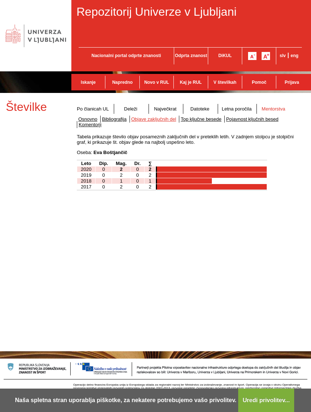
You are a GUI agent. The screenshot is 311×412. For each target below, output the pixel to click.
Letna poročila (237, 109)
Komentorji (90, 124)
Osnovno (87, 119)
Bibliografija (114, 119)
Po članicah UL (93, 109)
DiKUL (225, 55)
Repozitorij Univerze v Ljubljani (156, 11)
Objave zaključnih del (153, 119)
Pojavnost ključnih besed (252, 119)
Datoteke (199, 109)
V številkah (224, 82)
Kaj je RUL (191, 82)
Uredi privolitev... (266, 400)
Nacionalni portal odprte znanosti (126, 55)
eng (294, 55)
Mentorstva (273, 109)
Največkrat (165, 109)
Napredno (122, 82)
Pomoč (259, 82)
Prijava (292, 82)
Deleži (130, 109)
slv (283, 55)
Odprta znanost (191, 55)
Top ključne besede (201, 119)
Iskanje (88, 82)
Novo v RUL (156, 82)
